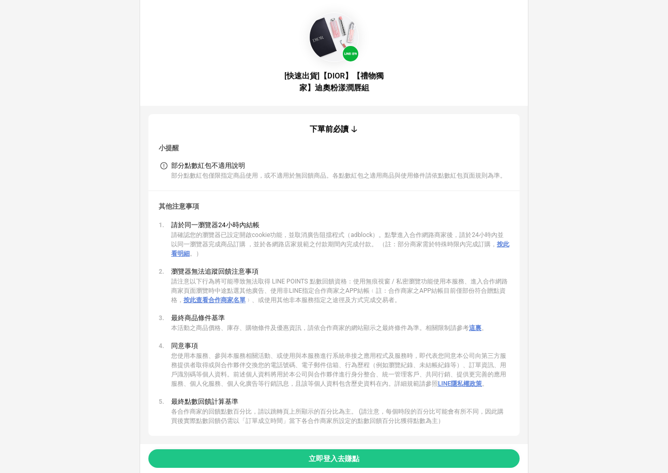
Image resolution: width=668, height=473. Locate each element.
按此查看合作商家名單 (215, 300)
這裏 (475, 328)
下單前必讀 (329, 129)
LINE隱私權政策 (460, 383)
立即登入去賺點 (334, 458)
